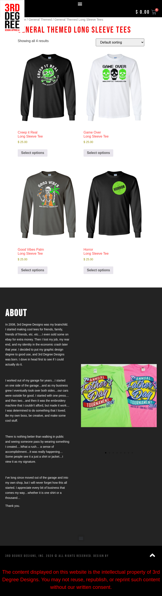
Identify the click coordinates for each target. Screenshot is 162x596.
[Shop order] (120, 42)
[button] (80, 3)
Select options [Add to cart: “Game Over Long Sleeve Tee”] (98, 153)
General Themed (40, 19)
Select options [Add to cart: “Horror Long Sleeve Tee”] (98, 270)
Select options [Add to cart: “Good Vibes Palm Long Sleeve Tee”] (32, 270)
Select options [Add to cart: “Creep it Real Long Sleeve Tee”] (32, 153)
